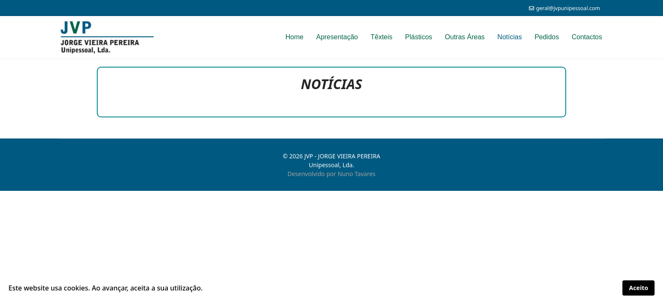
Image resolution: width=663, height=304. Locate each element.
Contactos (587, 37)
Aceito (638, 288)
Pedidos (546, 37)
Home (294, 37)
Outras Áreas (465, 37)
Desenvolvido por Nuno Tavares (331, 174)
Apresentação (337, 37)
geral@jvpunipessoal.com (568, 8)
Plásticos (418, 37)
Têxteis (381, 37)
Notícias (509, 37)
